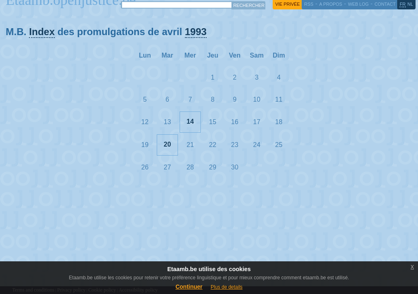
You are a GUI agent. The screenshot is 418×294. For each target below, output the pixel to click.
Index (42, 31)
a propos (330, 4)
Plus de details (226, 287)
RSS (308, 4)
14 (190, 121)
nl (410, 4)
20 (167, 144)
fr (403, 4)
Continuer (189, 286)
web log (358, 4)
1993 (196, 31)
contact (385, 4)
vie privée (287, 4)
